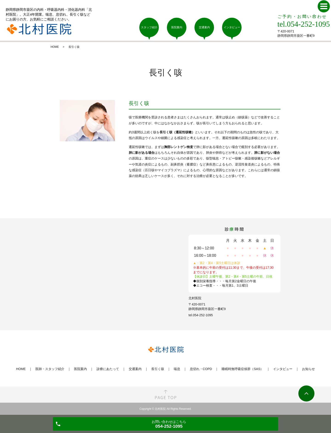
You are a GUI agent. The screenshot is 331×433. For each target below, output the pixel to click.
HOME (55, 46)
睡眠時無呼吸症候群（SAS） (242, 369)
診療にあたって (108, 369)
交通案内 (135, 369)
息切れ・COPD (201, 369)
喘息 (177, 369)
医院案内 (80, 369)
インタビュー (282, 369)
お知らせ (308, 369)
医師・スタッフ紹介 (49, 369)
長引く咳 (157, 369)
